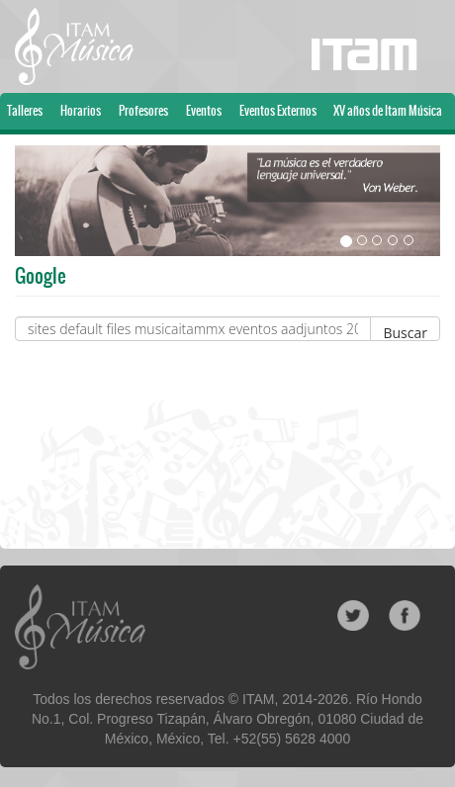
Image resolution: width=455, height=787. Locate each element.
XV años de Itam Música (387, 111)
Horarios (80, 111)
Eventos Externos (278, 111)
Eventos (204, 111)
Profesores (143, 111)
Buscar (405, 332)
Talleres (25, 111)
